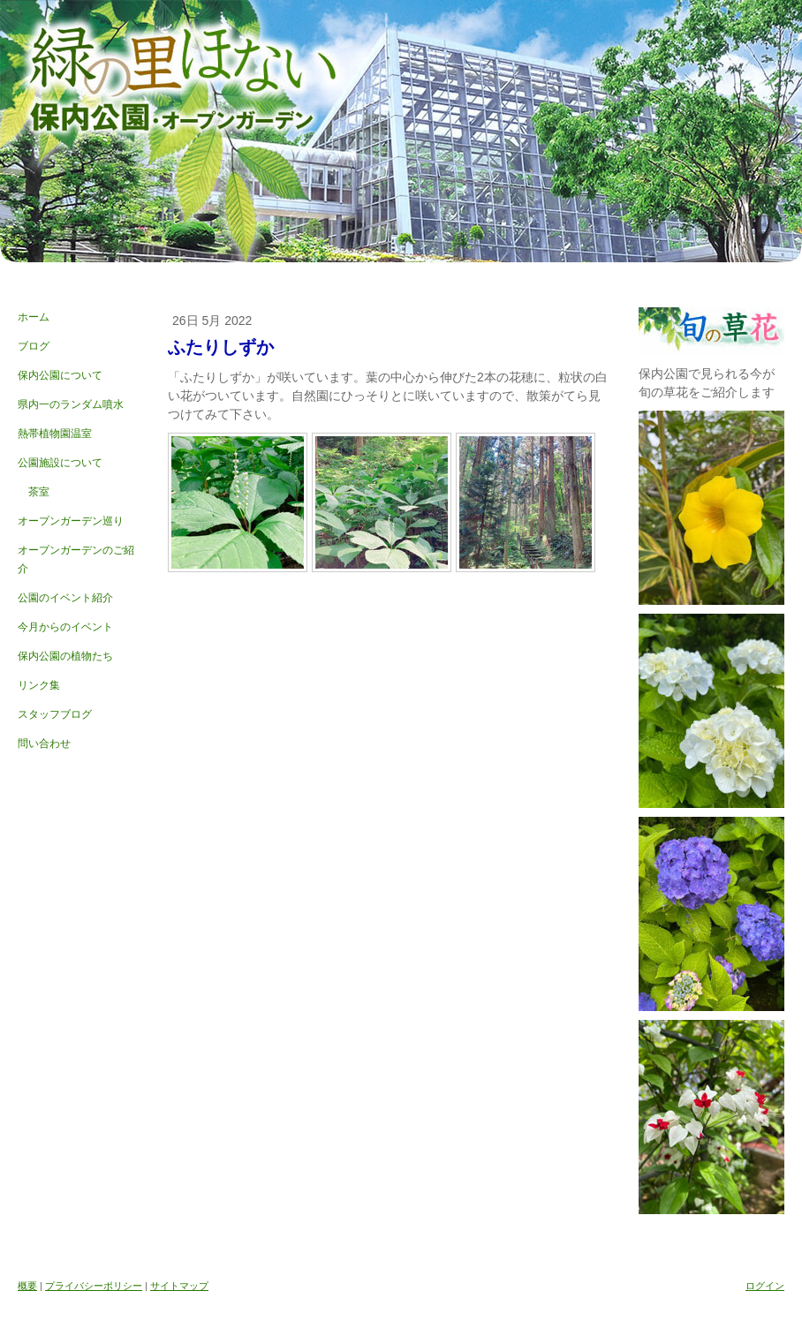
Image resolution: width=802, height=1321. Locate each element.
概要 (27, 1285)
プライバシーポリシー (93, 1285)
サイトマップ (179, 1285)
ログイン (764, 1285)
